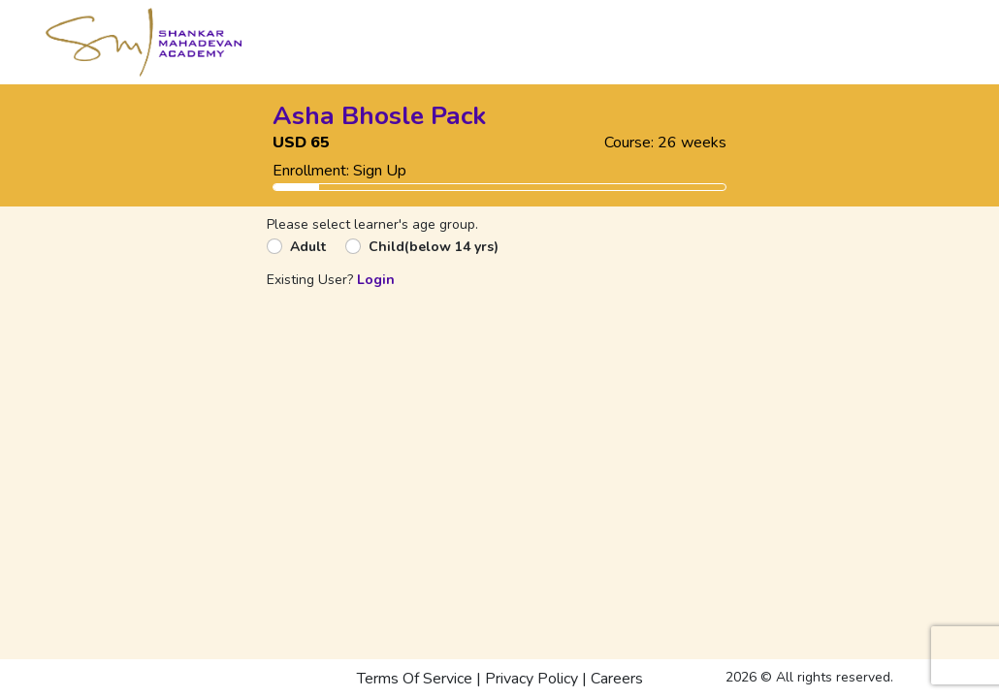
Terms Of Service (414, 678)
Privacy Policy (531, 678)
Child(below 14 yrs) (434, 247)
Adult (308, 247)
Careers (617, 678)
